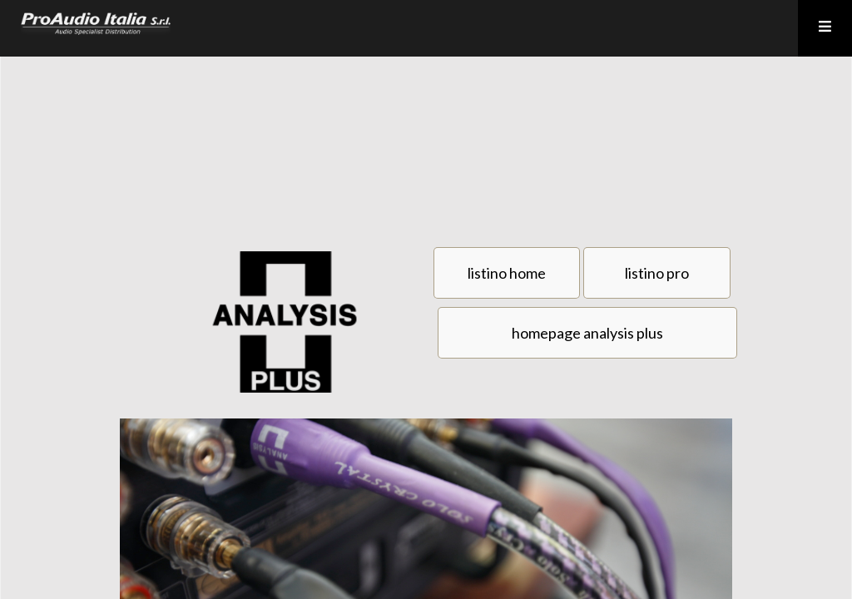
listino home (507, 273)
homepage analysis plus (587, 333)
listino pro (657, 273)
